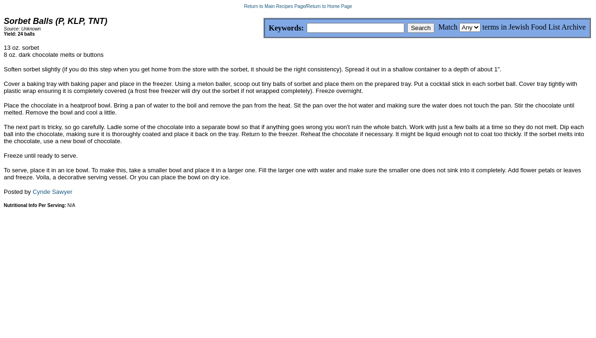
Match (447, 27)
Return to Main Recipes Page (274, 6)
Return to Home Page (329, 6)
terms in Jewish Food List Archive (534, 27)
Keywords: (263, 28)
